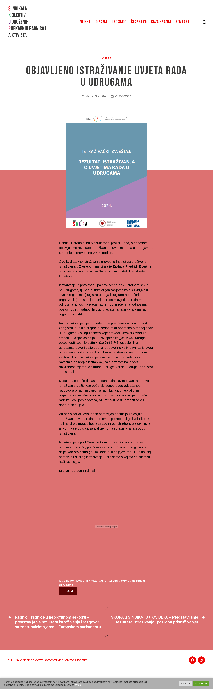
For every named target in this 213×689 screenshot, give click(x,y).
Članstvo (139, 21)
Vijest (106, 58)
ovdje (78, 684)
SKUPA (100, 96)
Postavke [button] (185, 683)
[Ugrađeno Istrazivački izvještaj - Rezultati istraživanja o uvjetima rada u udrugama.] (106, 526)
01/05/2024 (123, 96)
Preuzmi (68, 590)
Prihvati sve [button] (201, 683)
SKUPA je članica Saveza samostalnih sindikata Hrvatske (48, 660)
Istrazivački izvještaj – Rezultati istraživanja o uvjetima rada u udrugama (102, 582)
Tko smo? (119, 21)
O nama (101, 21)
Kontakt (182, 21)
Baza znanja (161, 21)
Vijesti (86, 21)
